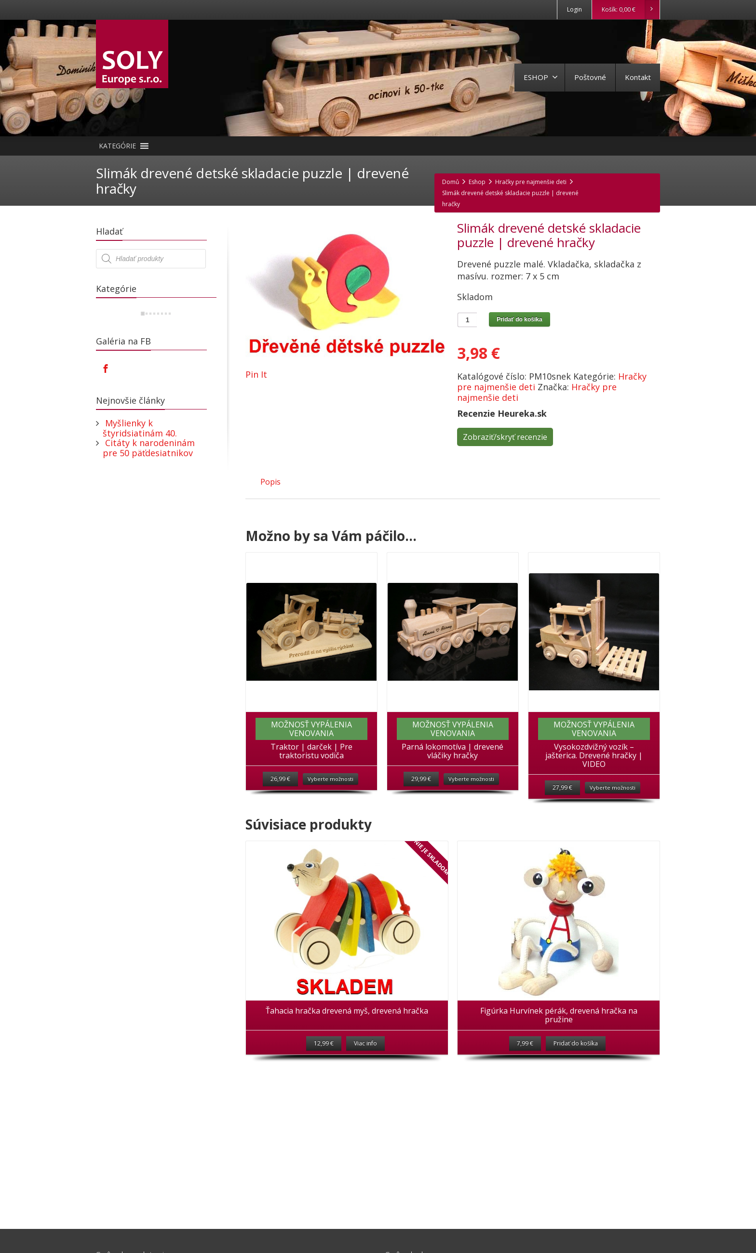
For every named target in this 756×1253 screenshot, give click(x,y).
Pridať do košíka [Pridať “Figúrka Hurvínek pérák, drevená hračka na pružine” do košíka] (576, 1043)
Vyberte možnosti (330, 778)
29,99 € (421, 779)
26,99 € (280, 779)
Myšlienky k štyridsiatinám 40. (140, 428)
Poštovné (590, 77)
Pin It (256, 374)
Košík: (630, 9)
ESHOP (541, 77)
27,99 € (562, 787)
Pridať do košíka (519, 319)
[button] (117, 146)
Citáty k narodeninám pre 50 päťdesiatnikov (149, 448)
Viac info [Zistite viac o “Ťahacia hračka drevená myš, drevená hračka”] (365, 1043)
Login (574, 9)
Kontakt (638, 77)
